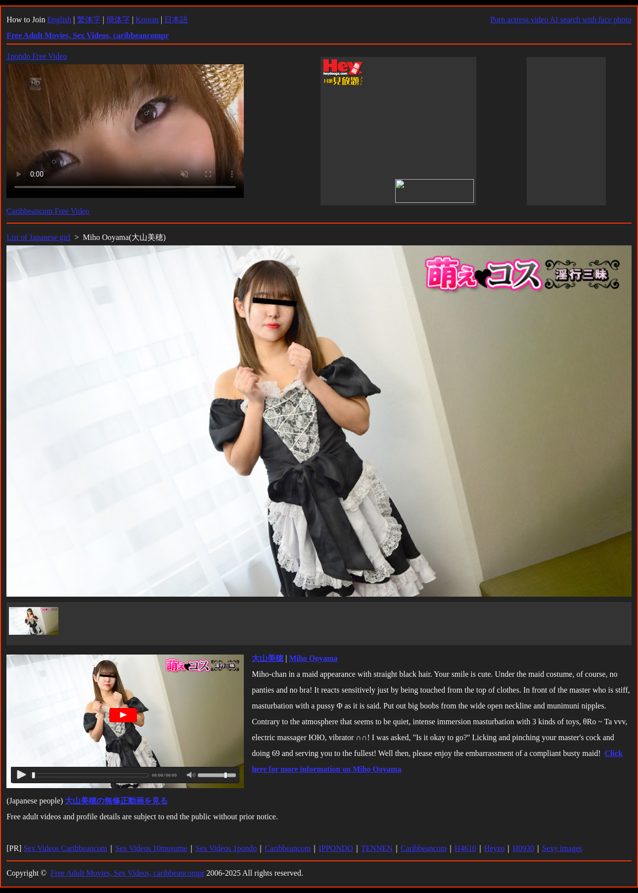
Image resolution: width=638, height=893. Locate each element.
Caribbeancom (288, 848)
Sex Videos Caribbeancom (65, 848)
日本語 (176, 19)
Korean (147, 19)
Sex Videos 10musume (151, 848)
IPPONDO (336, 848)
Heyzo (494, 848)
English (59, 19)
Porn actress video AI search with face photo (561, 19)
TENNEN (377, 848)
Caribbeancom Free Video (48, 211)
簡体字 (118, 19)
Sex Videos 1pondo (226, 848)
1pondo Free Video (36, 56)
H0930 (523, 848)
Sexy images (562, 848)
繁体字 (89, 19)
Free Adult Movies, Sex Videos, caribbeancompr (127, 873)
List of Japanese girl (38, 237)
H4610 (465, 848)
